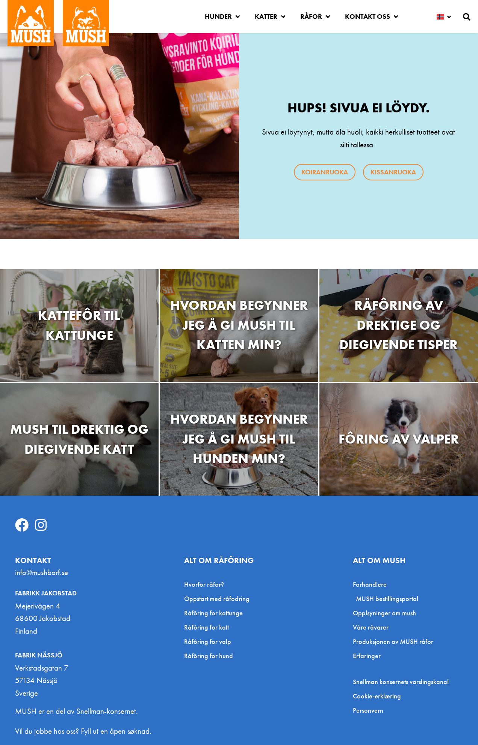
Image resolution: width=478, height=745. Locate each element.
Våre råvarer (371, 627)
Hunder (222, 16)
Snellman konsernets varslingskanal (401, 682)
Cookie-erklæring (377, 696)
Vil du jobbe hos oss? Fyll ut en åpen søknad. (83, 731)
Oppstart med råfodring (217, 598)
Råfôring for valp (207, 641)
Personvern (368, 710)
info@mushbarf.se (41, 572)
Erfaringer (367, 655)
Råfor (315, 16)
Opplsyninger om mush (384, 613)
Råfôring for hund (208, 655)
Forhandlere (371, 584)
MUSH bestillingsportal (387, 598)
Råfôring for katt (206, 627)
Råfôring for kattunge (213, 613)
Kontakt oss (371, 16)
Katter (270, 16)
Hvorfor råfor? (204, 584)
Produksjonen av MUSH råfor (393, 641)
